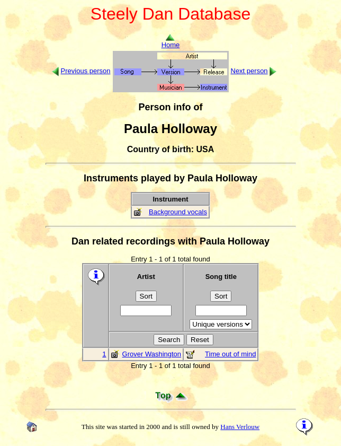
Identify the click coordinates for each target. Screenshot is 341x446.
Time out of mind (230, 354)
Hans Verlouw (239, 427)
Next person (249, 71)
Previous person (86, 71)
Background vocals (178, 212)
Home (170, 41)
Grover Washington (152, 354)
